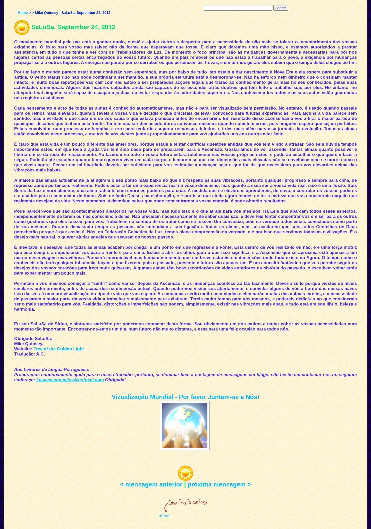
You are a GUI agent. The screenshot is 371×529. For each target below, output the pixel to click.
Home (23, 13)
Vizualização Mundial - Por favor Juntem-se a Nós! (185, 396)
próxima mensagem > (219, 484)
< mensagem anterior (151, 484)
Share (164, 515)
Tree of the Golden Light (58, 348)
